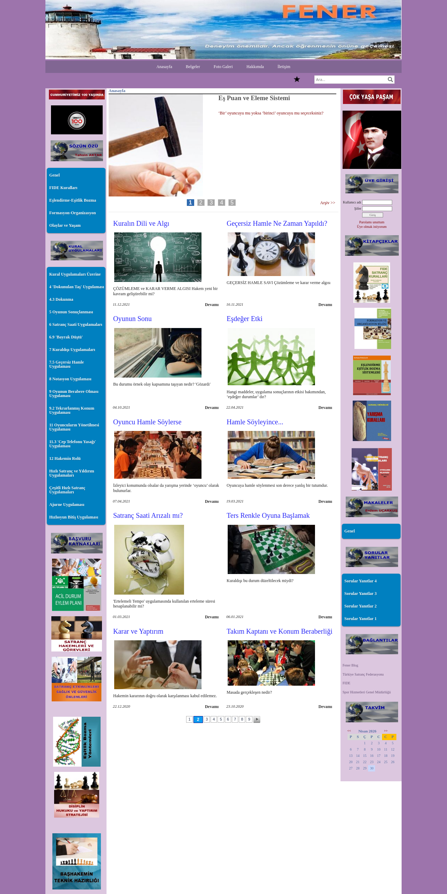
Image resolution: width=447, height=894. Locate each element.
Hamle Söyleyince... (255, 422)
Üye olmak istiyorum (372, 227)
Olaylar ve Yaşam (65, 225)
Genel (54, 175)
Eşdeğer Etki (245, 318)
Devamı (212, 304)
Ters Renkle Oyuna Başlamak (268, 515)
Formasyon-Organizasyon (72, 212)
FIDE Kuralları (63, 187)
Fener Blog (350, 665)
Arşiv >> (328, 202)
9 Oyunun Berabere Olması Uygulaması (73, 393)
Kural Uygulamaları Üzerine (75, 274)
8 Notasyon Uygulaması (70, 379)
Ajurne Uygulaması (66, 504)
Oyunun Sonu (132, 318)
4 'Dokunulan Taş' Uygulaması (76, 286)
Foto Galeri (223, 66)
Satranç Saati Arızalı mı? (148, 515)
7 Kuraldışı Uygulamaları (72, 349)
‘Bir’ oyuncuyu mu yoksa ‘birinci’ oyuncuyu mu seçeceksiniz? (270, 113)
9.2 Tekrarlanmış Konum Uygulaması (71, 410)
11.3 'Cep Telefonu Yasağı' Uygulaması (72, 443)
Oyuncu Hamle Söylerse (147, 422)
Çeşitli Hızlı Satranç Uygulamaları (67, 489)
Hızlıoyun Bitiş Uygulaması (73, 517)
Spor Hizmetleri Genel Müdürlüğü (367, 692)
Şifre (357, 208)
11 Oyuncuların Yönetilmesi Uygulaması (74, 427)
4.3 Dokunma (61, 299)
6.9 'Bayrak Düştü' (66, 337)
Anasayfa (164, 66)
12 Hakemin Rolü (65, 458)
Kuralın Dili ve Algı (141, 223)
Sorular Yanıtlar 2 (360, 606)
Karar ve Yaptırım (138, 631)
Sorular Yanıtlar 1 (360, 618)
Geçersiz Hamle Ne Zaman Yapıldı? (277, 223)
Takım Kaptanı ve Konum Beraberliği (279, 631)
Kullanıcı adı (352, 202)
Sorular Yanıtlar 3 (360, 593)
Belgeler (193, 66)
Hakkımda (255, 66)
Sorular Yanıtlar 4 (360, 581)
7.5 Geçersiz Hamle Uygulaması (66, 364)
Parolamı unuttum (371, 222)
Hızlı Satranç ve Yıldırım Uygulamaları (71, 473)
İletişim (284, 66)
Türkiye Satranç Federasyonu (363, 674)
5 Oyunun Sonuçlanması (71, 312)
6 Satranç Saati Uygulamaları (75, 324)
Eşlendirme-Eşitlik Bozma (72, 200)
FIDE (346, 683)
